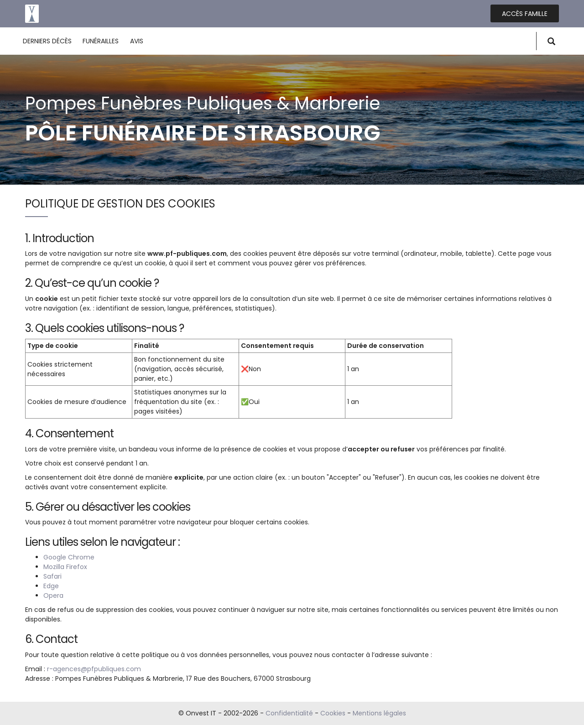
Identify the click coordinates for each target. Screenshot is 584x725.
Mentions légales (379, 713)
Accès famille (525, 13)
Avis (136, 41)
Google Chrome (68, 557)
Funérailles (101, 41)
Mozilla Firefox (65, 566)
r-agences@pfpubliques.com (94, 668)
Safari (52, 576)
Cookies (332, 713)
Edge (51, 585)
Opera (53, 595)
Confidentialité (289, 713)
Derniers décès (47, 41)
